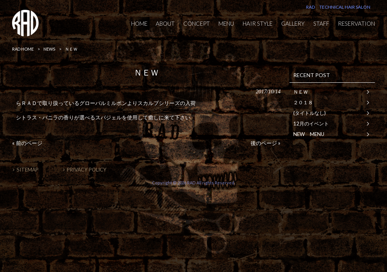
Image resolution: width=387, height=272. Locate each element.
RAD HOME (23, 48)
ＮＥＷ (300, 92)
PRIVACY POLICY (87, 170)
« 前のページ (27, 143)
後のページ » (265, 143)
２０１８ (303, 102)
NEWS (49, 48)
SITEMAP (28, 170)
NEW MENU (308, 134)
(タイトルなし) (309, 113)
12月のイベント (311, 124)
